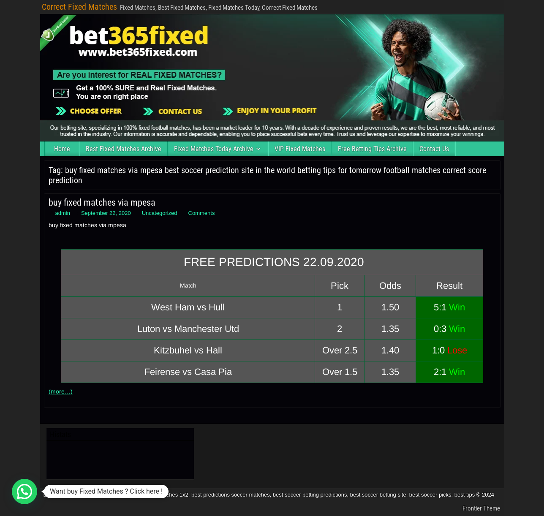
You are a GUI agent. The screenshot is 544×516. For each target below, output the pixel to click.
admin (62, 213)
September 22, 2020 (106, 213)
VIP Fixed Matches (300, 149)
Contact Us (434, 149)
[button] (24, 491)
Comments (201, 213)
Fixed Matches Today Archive (213, 149)
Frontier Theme (481, 508)
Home (62, 149)
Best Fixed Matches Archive (123, 149)
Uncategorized (159, 213)
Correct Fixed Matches (79, 7)
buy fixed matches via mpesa (102, 202)
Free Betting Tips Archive (372, 149)
